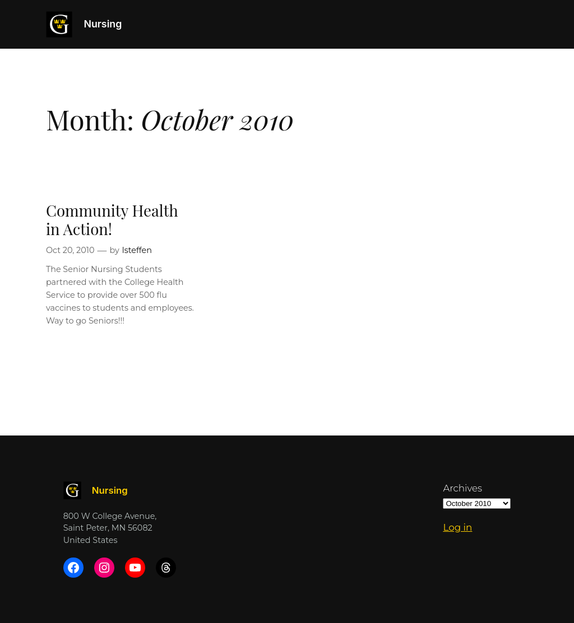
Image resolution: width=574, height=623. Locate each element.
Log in (457, 527)
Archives (462, 488)
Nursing (103, 24)
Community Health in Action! (112, 219)
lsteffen (137, 250)
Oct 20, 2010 (70, 250)
